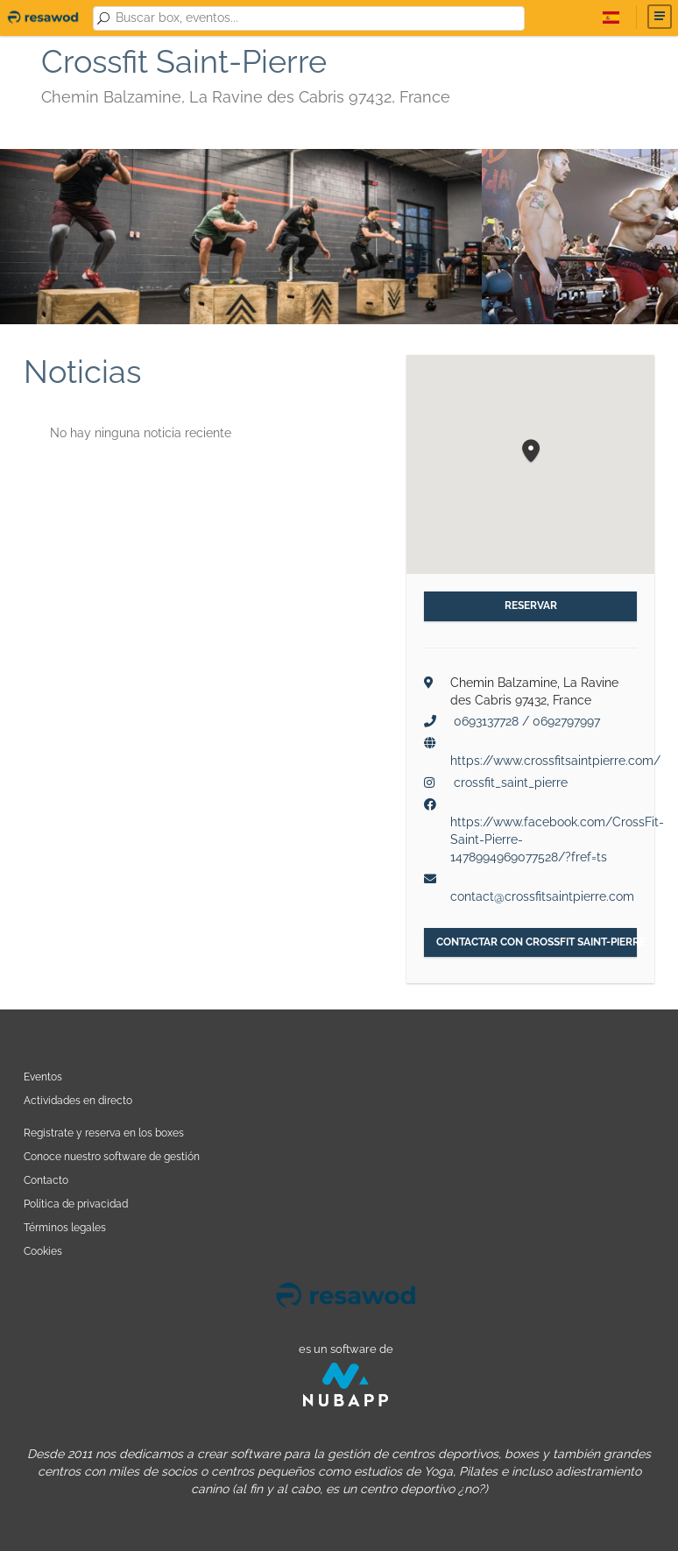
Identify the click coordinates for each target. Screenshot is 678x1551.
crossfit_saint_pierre (511, 783)
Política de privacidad (76, 1203)
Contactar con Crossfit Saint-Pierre (536, 942)
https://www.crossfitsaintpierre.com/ (555, 761)
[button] (530, 451)
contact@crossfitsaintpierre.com (542, 896)
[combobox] (317, 18)
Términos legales (65, 1227)
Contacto (46, 1179)
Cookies (43, 1250)
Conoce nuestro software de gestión (112, 1156)
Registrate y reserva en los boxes (104, 1132)
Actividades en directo (78, 1100)
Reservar (531, 605)
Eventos (43, 1076)
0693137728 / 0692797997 (527, 721)
